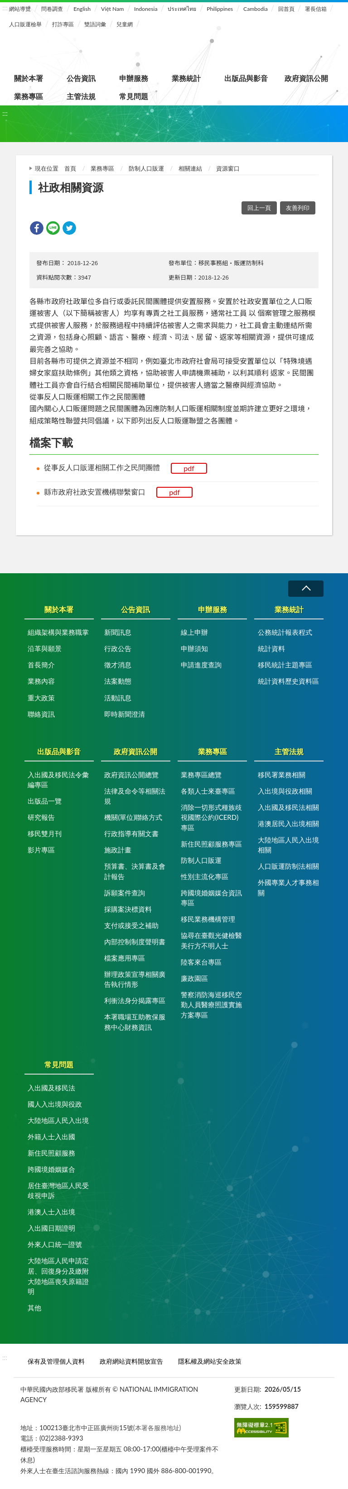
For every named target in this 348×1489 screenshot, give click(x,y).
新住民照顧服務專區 (211, 844)
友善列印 (297, 207)
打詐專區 (63, 24)
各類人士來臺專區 (208, 791)
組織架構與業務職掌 (58, 632)
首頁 (70, 168)
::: (5, 7)
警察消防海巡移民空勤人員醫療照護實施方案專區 (211, 1004)
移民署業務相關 (281, 775)
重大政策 (41, 698)
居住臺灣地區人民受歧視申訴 (58, 1190)
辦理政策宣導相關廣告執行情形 (134, 979)
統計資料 (271, 648)
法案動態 (117, 681)
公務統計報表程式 (285, 632)
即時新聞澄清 (124, 714)
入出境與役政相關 (285, 791)
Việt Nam (112, 8)
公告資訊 (81, 78)
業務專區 (28, 96)
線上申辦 (194, 632)
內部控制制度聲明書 (134, 941)
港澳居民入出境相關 (288, 823)
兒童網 (124, 24)
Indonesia (145, 8)
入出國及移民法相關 (288, 807)
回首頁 (286, 8)
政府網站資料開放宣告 (131, 1361)
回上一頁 (259, 207)
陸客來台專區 (201, 962)
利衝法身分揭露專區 (134, 1000)
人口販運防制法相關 (288, 866)
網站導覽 (20, 8)
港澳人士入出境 (51, 1212)
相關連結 (190, 168)
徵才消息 (117, 665)
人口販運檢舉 (25, 24)
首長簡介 (41, 665)
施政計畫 (117, 850)
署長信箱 (316, 8)
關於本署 (28, 78)
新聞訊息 (117, 632)
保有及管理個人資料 (56, 1361)
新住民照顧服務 (51, 1153)
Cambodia (255, 8)
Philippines (220, 8)
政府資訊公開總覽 (131, 775)
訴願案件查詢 (124, 893)
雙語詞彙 (95, 24)
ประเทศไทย (182, 8)
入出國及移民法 (51, 1088)
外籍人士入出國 (51, 1136)
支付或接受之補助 (131, 925)
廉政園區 (194, 978)
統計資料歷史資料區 (288, 681)
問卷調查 (52, 8)
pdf (189, 468)
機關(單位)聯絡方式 (133, 817)
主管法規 (81, 96)
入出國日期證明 (51, 1228)
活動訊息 (117, 698)
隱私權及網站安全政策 (210, 1361)
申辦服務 (133, 78)
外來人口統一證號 (55, 1244)
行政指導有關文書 (131, 833)
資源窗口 (228, 168)
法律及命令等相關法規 (134, 796)
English (82, 8)
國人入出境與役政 (55, 1104)
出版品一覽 (45, 801)
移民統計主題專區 (285, 665)
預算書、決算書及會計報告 (134, 871)
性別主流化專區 (204, 876)
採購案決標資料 (128, 909)
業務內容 (41, 681)
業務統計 (186, 78)
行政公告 (117, 648)
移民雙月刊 (45, 833)
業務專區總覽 (201, 775)
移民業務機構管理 (208, 919)
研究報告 (41, 817)
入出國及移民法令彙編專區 (58, 780)
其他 (34, 1307)
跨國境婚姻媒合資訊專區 (211, 898)
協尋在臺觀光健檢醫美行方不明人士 (211, 940)
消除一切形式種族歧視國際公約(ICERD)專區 (211, 817)
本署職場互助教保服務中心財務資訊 (134, 1022)
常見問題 (133, 96)
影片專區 (41, 850)
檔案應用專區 (124, 958)
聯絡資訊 (41, 714)
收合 (306, 588)
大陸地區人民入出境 (58, 1120)
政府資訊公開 (306, 78)
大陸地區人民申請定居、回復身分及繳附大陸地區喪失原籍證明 (58, 1275)
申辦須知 (194, 648)
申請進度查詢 (201, 665)
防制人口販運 (146, 168)
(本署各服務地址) (157, 1428)
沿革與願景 (45, 648)
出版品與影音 (246, 78)
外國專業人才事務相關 (288, 887)
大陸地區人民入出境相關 (288, 845)
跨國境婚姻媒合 (51, 1169)
